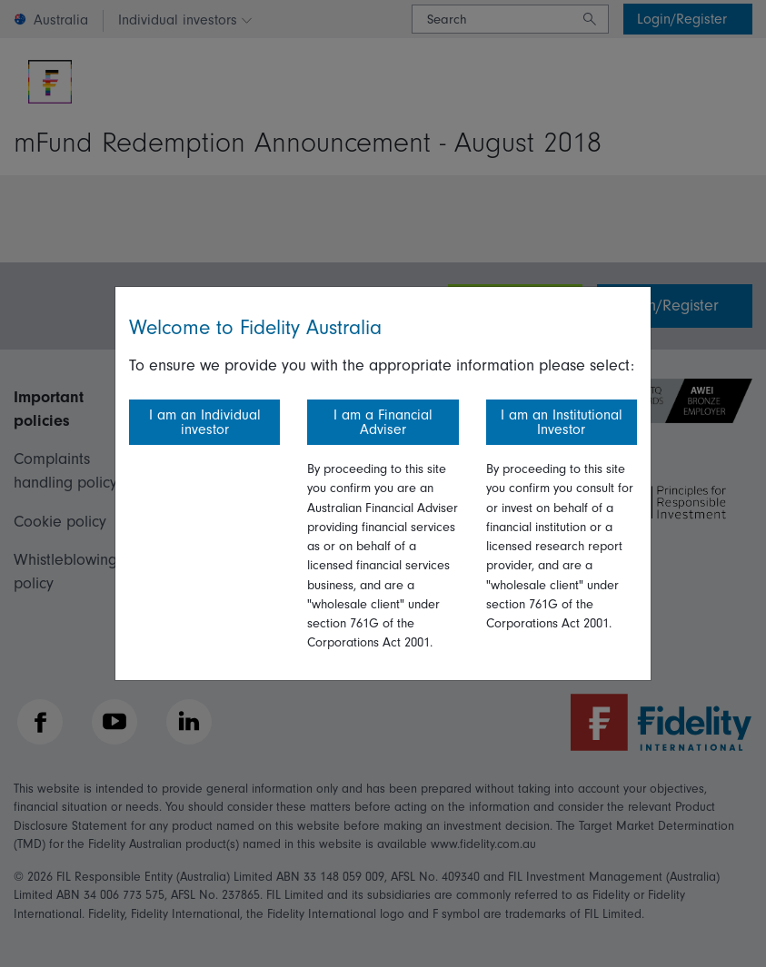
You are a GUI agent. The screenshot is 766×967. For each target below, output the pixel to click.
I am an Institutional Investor (561, 422)
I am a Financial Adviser (383, 422)
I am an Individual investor (205, 422)
